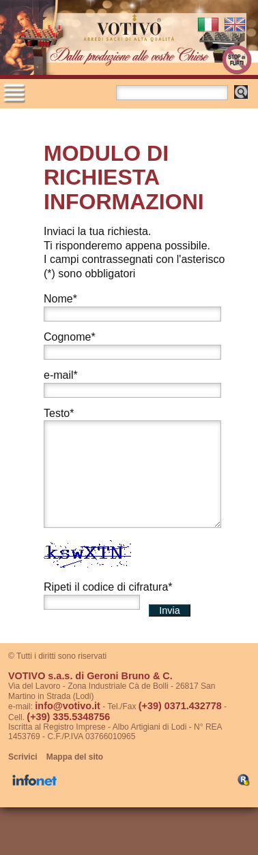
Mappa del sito (74, 777)
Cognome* (70, 337)
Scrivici (23, 777)
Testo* (59, 413)
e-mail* (61, 375)
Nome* (60, 299)
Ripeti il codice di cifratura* (108, 607)
